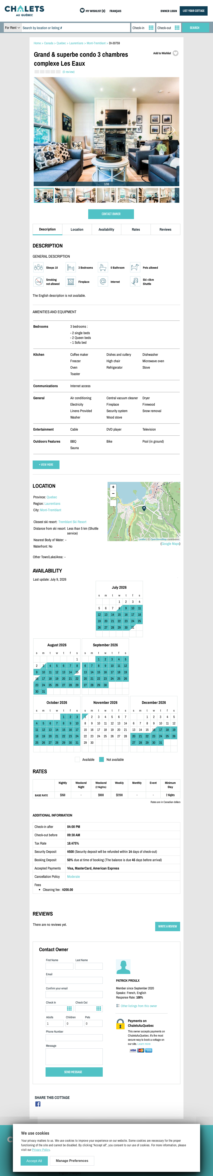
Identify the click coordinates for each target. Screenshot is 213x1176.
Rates (136, 229)
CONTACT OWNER (111, 214)
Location (77, 229)
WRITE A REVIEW (167, 874)
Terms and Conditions (72, 1102)
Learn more (144, 991)
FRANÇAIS (115, 11)
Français (75, 1120)
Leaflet (142, 539)
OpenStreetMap (159, 539)
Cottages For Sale (158, 1096)
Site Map (64, 1090)
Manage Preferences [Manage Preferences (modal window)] (72, 1160)
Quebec (52, 497)
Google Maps (170, 543)
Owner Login (110, 1096)
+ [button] (113, 487)
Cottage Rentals (157, 1090)
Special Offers (156, 1108)
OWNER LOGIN (169, 11)
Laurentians (52, 503)
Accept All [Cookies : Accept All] (34, 1161)
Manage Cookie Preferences (76, 1114)
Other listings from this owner (139, 953)
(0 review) (68, 71)
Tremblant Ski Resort (72, 521)
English (63, 1120)
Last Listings (155, 1102)
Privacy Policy (68, 1108)
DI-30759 (114, 43)
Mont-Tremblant (50, 509)
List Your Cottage (113, 1090)
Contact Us (65, 1096)
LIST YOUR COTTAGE (193, 11)
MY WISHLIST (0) (95, 11)
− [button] (113, 494)
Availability (106, 229)
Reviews (165, 229)
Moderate (73, 823)
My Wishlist (154, 1114)
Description (47, 229)
